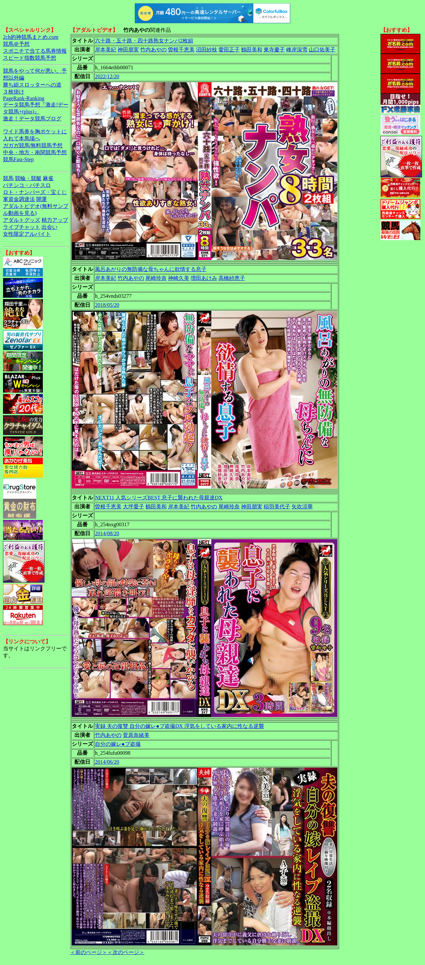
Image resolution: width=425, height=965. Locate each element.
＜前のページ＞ (88, 952)
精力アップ (55, 220)
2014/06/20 (107, 762)
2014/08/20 (107, 533)
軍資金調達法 (19, 199)
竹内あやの (153, 49)
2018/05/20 (107, 305)
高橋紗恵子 (231, 278)
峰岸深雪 (296, 49)
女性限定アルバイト (27, 234)
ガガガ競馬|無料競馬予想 (32, 145)
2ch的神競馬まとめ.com (30, 37)
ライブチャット (21, 227)
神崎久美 (178, 278)
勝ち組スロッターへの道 (32, 85)
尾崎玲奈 (156, 278)
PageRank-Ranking (23, 98)
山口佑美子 (322, 49)
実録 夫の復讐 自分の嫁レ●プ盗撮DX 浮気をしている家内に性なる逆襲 (179, 726)
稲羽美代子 (277, 506)
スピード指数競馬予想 (29, 58)
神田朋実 (128, 49)
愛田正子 (229, 49)
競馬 (8, 178)
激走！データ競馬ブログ (32, 118)
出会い (49, 227)
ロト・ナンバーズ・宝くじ (35, 192)
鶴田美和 (251, 49)
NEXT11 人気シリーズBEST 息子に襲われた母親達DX (158, 497)
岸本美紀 (105, 49)
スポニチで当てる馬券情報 (35, 51)
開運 (41, 199)
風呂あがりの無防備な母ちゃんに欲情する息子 (151, 269)
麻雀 (48, 178)
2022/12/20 (107, 76)
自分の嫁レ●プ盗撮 (118, 744)
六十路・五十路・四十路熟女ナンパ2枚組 (144, 40)
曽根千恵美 (181, 49)
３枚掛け (13, 92)
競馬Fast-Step (18, 159)
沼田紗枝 (206, 49)
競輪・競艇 (28, 178)
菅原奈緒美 (136, 735)
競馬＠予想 (16, 44)
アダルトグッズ (21, 220)
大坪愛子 (133, 506)
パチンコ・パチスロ (27, 185)
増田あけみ (204, 278)
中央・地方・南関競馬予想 (35, 152)
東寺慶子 (274, 49)
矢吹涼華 (302, 506)
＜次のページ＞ (125, 952)
